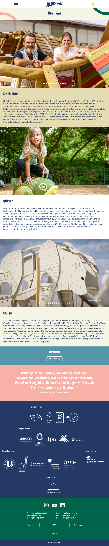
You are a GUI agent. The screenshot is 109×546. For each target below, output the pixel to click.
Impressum (54, 533)
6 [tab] (54, 83)
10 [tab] (63, 83)
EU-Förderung (54, 358)
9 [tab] (60, 83)
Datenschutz (78, 525)
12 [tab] (63, 303)
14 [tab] (67, 303)
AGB (54, 525)
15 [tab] (69, 303)
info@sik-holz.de (69, 518)
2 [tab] (46, 83)
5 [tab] (52, 83)
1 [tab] (44, 83)
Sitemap (30, 525)
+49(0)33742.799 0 (70, 513)
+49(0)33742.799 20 (70, 515)
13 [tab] (65, 303)
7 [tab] (56, 83)
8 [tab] (58, 83)
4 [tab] (50, 83)
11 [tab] (65, 83)
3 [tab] (48, 83)
